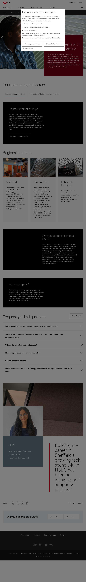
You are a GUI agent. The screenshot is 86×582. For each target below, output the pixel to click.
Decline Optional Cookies (53, 44)
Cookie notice (56, 38)
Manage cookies (27, 48)
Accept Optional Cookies (32, 44)
